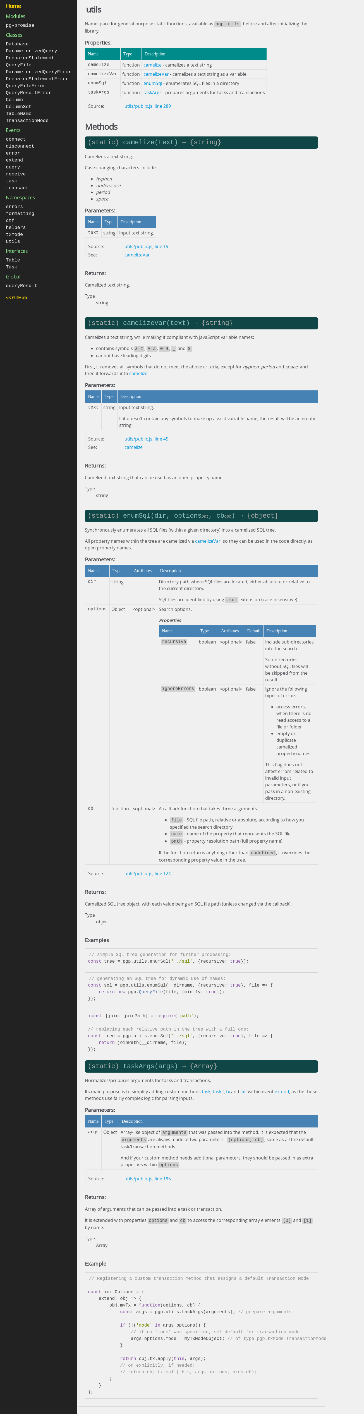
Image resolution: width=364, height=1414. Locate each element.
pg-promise (20, 25)
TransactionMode (27, 117)
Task (11, 259)
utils (13, 234)
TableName (19, 110)
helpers (16, 220)
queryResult (21, 277)
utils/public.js (138, 105)
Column (14, 97)
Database (17, 43)
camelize (152, 64)
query (13, 162)
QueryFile (19, 63)
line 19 (161, 246)
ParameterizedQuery (31, 50)
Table (13, 252)
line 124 (163, 870)
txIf (243, 1088)
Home (13, 6)
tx (228, 1088)
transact (17, 182)
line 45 (161, 438)
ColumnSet (19, 104)
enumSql (152, 83)
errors (14, 200)
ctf (10, 214)
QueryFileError (26, 83)
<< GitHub (16, 289)
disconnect (20, 142)
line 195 (163, 1173)
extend (14, 155)
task (11, 175)
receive (16, 169)
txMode (14, 227)
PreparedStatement (30, 57)
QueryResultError (28, 90)
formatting (20, 207)
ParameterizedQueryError (38, 70)
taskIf (218, 1088)
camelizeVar (156, 73)
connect (16, 135)
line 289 (163, 105)
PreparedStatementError (37, 77)
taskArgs (152, 92)
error (13, 149)
